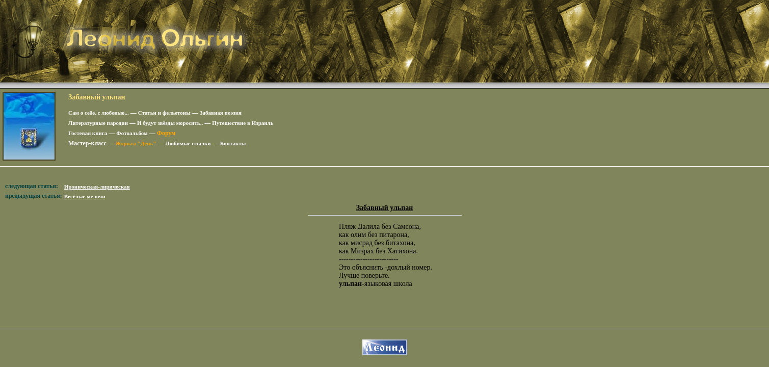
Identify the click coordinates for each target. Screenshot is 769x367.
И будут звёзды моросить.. (170, 123)
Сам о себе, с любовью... (98, 113)
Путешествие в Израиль (242, 123)
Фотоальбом (131, 133)
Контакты (233, 143)
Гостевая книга (87, 133)
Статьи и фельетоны (164, 113)
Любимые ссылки (187, 143)
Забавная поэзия (221, 113)
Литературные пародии (98, 123)
